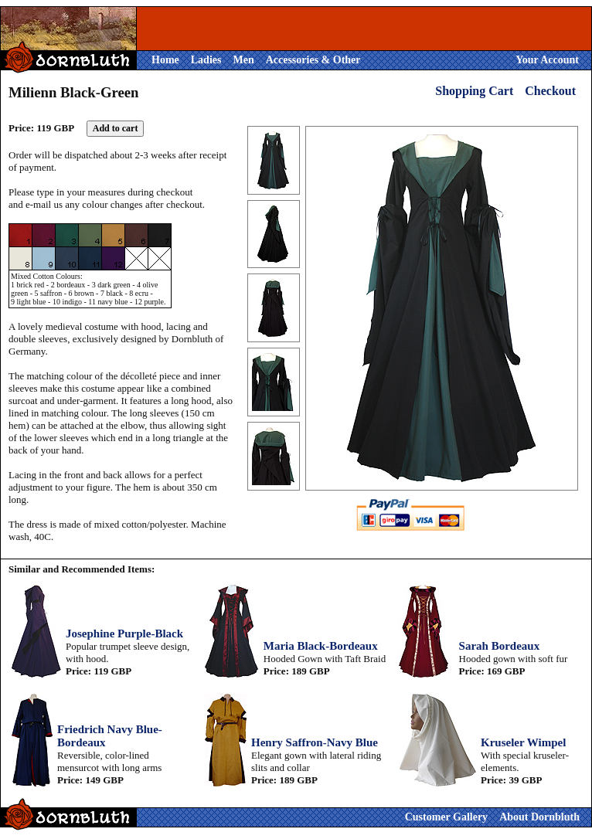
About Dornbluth (539, 817)
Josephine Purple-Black (124, 633)
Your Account (547, 60)
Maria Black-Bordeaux (321, 646)
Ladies (206, 60)
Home (165, 60)
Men (243, 60)
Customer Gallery (446, 817)
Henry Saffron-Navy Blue (314, 742)
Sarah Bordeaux (499, 646)
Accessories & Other (313, 60)
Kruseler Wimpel (523, 742)
